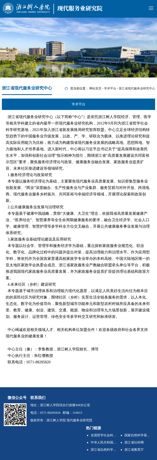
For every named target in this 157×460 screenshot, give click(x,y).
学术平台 (110, 88)
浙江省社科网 (134, 442)
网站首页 (95, 88)
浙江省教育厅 (134, 449)
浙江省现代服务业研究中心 (137, 88)
